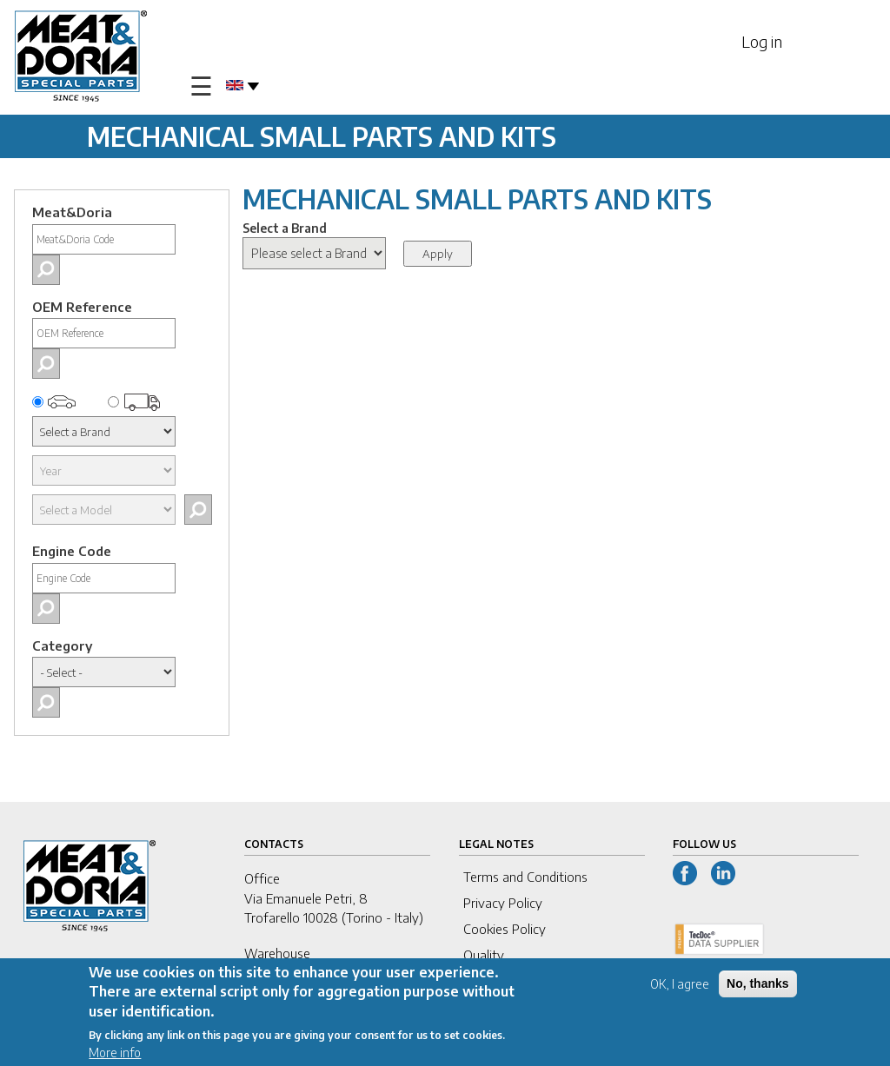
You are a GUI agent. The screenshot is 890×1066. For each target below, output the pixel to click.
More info (115, 1053)
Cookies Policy (504, 929)
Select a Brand (284, 228)
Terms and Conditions (525, 876)
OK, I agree (679, 984)
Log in (761, 41)
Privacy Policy (502, 902)
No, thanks (758, 984)
